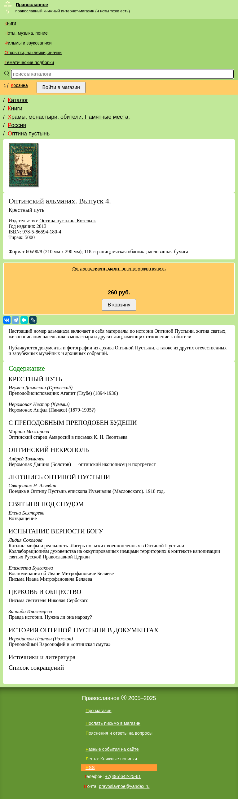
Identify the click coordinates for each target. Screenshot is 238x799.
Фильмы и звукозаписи (27, 43)
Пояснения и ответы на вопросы (119, 733)
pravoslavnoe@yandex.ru (124, 786)
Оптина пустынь (29, 133)
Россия (17, 125)
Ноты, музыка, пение (26, 33)
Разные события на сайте (112, 749)
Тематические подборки (29, 62)
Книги (10, 23)
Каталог (18, 100)
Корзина (19, 85)
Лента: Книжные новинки (111, 758)
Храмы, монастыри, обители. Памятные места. (69, 117)
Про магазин (99, 710)
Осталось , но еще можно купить (118, 268)
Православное (32, 4)
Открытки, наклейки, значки (33, 52)
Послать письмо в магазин (113, 723)
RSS (90, 767)
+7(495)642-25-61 (123, 776)
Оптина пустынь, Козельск (67, 220)
